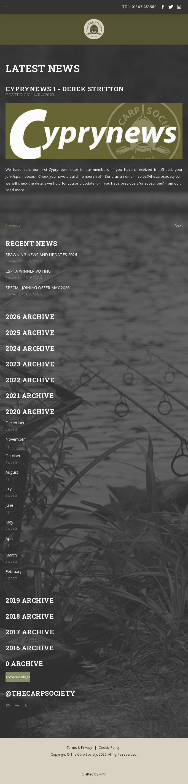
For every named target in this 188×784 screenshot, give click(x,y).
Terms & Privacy (79, 747)
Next (178, 225)
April (10, 538)
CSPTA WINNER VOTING (28, 271)
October (13, 455)
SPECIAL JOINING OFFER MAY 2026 (37, 287)
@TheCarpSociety (40, 693)
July (9, 488)
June (9, 505)
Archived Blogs (18, 677)
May (9, 522)
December (15, 422)
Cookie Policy (109, 747)
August (12, 472)
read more (15, 189)
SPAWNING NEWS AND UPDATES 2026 (41, 254)
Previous (13, 225)
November (15, 439)
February (14, 571)
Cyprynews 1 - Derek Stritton (65, 88)
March (11, 555)
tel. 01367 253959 (139, 6)
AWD (102, 774)
